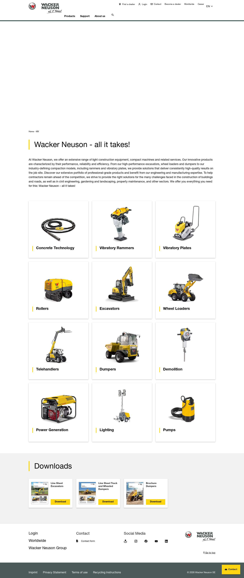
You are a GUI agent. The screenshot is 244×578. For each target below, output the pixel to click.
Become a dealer (175, 4)
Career (203, 4)
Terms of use (80, 568)
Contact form (88, 537)
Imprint (33, 568)
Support (92, 11)
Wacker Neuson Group (48, 544)
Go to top (209, 548)
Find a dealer (130, 4)
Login (146, 4)
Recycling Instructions (107, 568)
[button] (212, 4)
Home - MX (34, 127)
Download (60, 498)
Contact (160, 4)
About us (109, 11)
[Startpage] (48, 8)
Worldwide (192, 4)
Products (75, 11)
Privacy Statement (54, 568)
